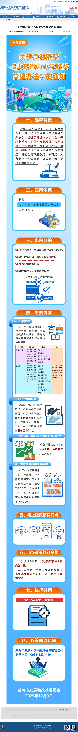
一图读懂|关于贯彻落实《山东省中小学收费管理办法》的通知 (39, 27)
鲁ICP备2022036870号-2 (40, 728)
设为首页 (65, 1)
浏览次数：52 (52, 31)
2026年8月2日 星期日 (58, 1)
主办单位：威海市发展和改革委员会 (39, 725)
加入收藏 (70, 1)
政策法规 (61, 17)
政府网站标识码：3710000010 (29, 728)
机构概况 (15, 17)
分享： (64, 31)
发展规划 (50, 17)
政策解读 (8, 19)
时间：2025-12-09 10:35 (33, 31)
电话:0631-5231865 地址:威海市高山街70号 (42, 727)
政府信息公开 (38, 17)
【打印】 (63, 709)
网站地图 (49, 725)
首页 (5, 17)
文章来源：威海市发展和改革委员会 (14, 31)
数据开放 (72, 17)
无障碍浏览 (75, 1)
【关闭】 (69, 709)
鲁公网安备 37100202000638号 (53, 729)
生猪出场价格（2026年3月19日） (18, 715)
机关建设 (26, 17)
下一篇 (8, 715)
